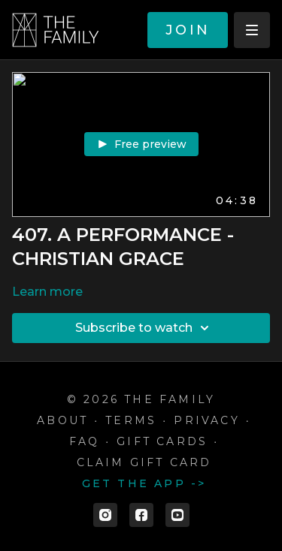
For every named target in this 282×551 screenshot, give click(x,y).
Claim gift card (144, 462)
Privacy (206, 420)
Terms (130, 420)
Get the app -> (144, 483)
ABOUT (62, 420)
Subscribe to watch (144, 328)
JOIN (187, 30)
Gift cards (162, 441)
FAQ (84, 441)
